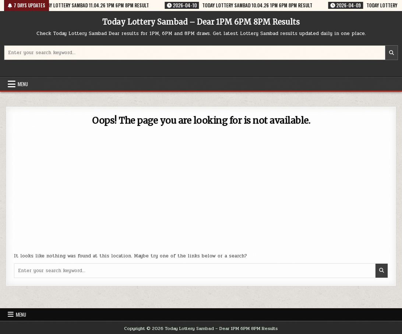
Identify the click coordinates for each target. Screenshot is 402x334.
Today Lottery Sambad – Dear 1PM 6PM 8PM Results (201, 22)
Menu (23, 84)
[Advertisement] (201, 193)
